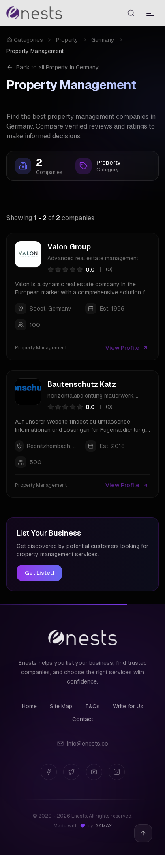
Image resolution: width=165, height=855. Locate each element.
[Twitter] (71, 772)
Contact (82, 719)
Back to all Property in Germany (52, 67)
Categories (24, 39)
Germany (102, 39)
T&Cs (92, 706)
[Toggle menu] (150, 13)
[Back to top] (143, 833)
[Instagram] (117, 772)
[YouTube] (94, 772)
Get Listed (39, 572)
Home (29, 706)
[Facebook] (49, 772)
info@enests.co (82, 743)
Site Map (61, 706)
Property (67, 39)
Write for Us (128, 706)
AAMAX (103, 826)
